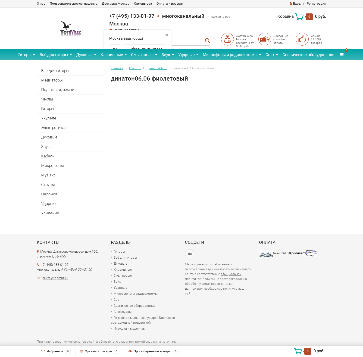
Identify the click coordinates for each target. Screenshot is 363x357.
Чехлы (47, 99)
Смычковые (142, 54)
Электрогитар (53, 127)
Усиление (50, 213)
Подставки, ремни (57, 89)
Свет (270, 54)
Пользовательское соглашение (73, 3)
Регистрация (316, 3)
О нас (41, 3)
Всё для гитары (54, 54)
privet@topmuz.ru (55, 278)
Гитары (24, 54)
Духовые (84, 54)
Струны (48, 184)
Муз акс (48, 175)
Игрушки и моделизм (129, 328)
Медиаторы (52, 80)
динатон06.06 (157, 68)
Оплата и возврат (170, 3)
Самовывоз (143, 3)
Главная (117, 68)
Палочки (49, 194)
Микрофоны (52, 165)
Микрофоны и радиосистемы (230, 54)
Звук (166, 54)
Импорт (135, 68)
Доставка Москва (115, 3)
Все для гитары (55, 70)
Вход (295, 3)
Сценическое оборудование (308, 54)
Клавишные (112, 54)
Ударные (186, 54)
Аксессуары (123, 311)
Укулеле (48, 118)
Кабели (48, 156)
